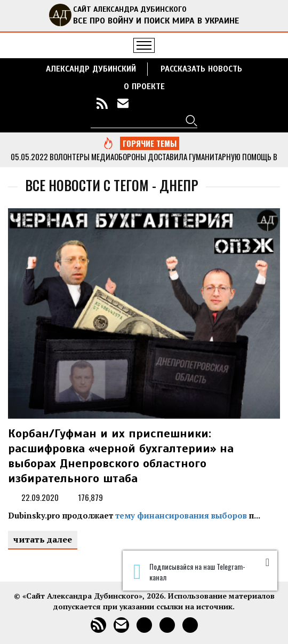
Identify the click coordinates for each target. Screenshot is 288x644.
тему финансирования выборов (181, 515)
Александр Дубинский (91, 69)
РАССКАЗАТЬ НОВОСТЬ (201, 69)
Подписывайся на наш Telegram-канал (189, 572)
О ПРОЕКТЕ (144, 86)
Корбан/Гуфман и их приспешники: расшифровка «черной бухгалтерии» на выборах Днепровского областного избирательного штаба (121, 455)
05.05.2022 (29, 156)
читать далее (42, 539)
